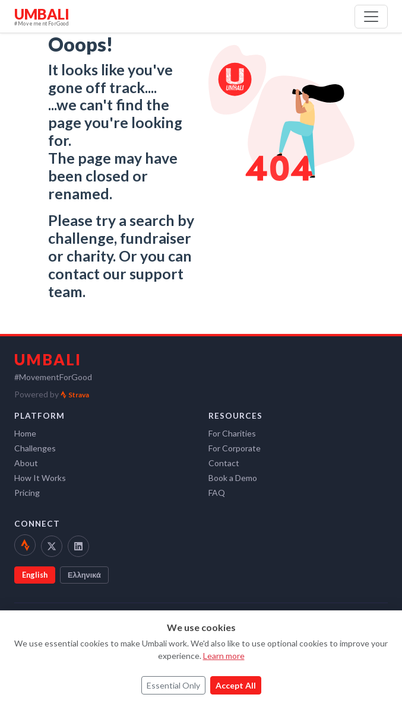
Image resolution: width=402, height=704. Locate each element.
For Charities (232, 433)
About (26, 463)
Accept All (236, 685)
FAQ (216, 493)
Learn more (224, 656)
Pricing (27, 493)
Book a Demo (232, 478)
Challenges (35, 448)
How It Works (40, 478)
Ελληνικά (84, 574)
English (35, 574)
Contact (223, 463)
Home (25, 433)
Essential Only (173, 685)
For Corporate (234, 448)
